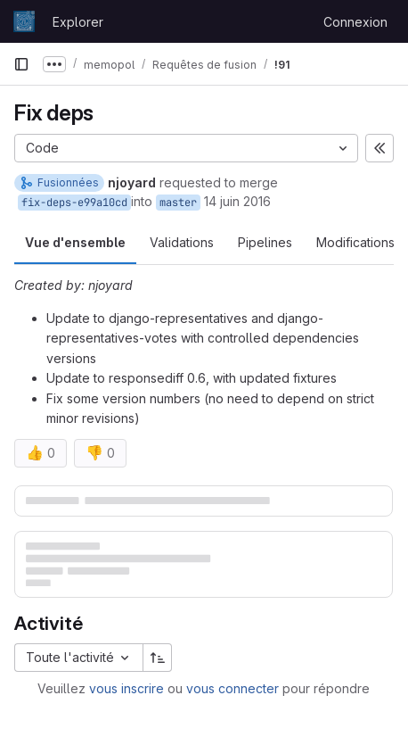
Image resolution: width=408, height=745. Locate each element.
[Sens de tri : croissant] (157, 657)
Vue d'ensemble (75, 242)
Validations (182, 242)
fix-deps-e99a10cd (74, 202)
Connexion (355, 21)
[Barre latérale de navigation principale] (21, 64)
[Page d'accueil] (24, 21)
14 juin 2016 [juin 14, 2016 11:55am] (237, 201)
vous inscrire (126, 688)
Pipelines (265, 242)
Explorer (78, 21)
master (178, 202)
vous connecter (232, 688)
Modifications (355, 242)
